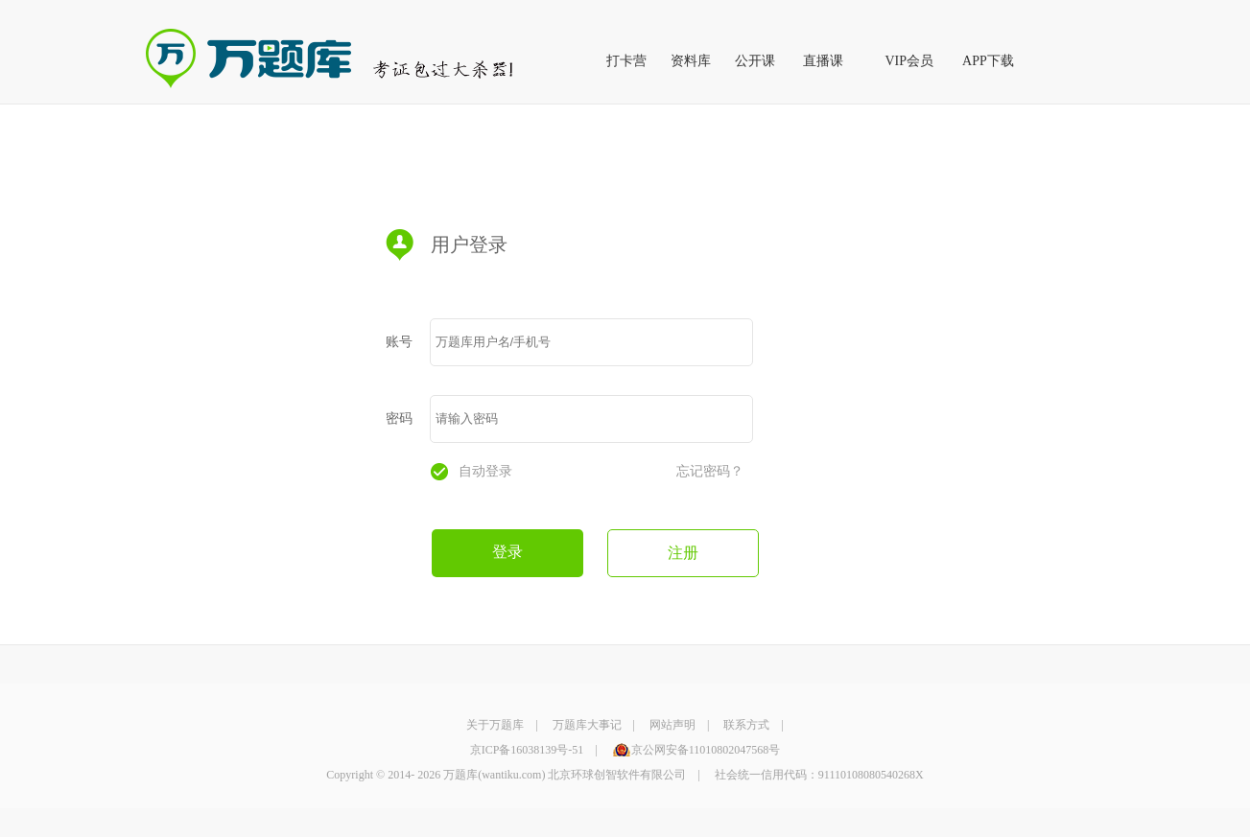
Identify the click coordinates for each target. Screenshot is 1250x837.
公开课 (755, 61)
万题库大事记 (587, 725)
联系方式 (746, 725)
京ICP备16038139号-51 (527, 749)
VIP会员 (909, 61)
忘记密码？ (709, 471)
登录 (507, 552)
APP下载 (988, 61)
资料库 (691, 61)
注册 (683, 553)
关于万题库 (495, 725)
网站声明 (672, 725)
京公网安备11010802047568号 (706, 749)
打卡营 (626, 61)
